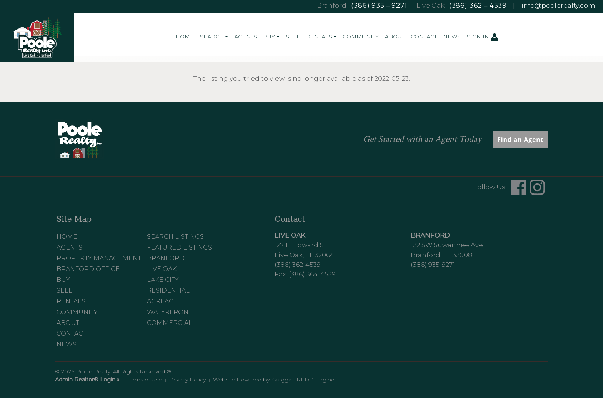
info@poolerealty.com (558, 5)
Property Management (99, 258)
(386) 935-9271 (433, 264)
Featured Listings (179, 247)
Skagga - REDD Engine (303, 379)
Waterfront (169, 312)
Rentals (71, 301)
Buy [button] (269, 36)
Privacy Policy (187, 379)
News (452, 36)
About (395, 36)
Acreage (162, 301)
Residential (168, 290)
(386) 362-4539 (298, 264)
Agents (245, 36)
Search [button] (212, 36)
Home (184, 36)
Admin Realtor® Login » (87, 379)
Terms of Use (144, 379)
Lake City (163, 279)
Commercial (169, 322)
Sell (293, 36)
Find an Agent (520, 139)
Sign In (482, 37)
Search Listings (175, 236)
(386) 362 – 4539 (478, 5)
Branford (166, 258)
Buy (63, 279)
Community (361, 36)
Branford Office (88, 269)
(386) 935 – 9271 (379, 5)
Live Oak (162, 269)
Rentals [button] (319, 36)
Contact (424, 36)
